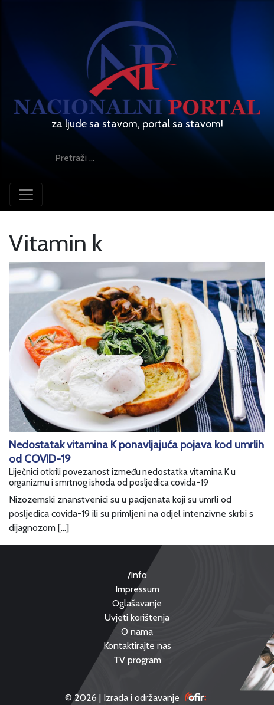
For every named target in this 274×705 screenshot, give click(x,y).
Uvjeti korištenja (137, 617)
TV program (137, 659)
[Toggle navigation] (26, 194)
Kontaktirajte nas (137, 645)
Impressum (137, 589)
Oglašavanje (137, 603)
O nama (137, 631)
